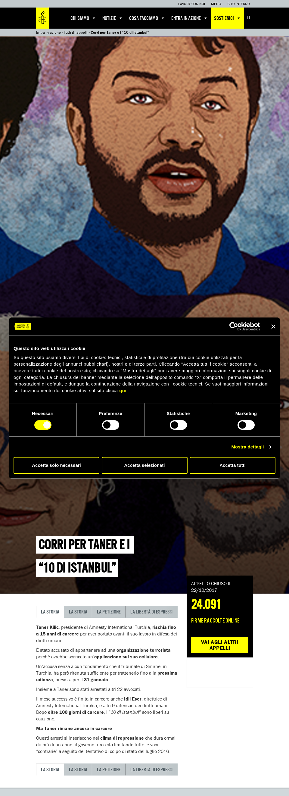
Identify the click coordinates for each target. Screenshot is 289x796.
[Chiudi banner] (273, 326)
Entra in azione (189, 18)
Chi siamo (83, 18)
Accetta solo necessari (56, 465)
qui (122, 390)
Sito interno (239, 4)
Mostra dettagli (247, 446)
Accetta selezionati (144, 465)
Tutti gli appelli (76, 32)
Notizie (112, 18)
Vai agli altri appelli (219, 644)
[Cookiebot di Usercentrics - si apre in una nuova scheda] (233, 326)
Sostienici (227, 18)
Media (216, 4)
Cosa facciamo (147, 18)
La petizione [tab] (109, 612)
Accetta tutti (232, 465)
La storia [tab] (50, 612)
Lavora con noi (191, 4)
